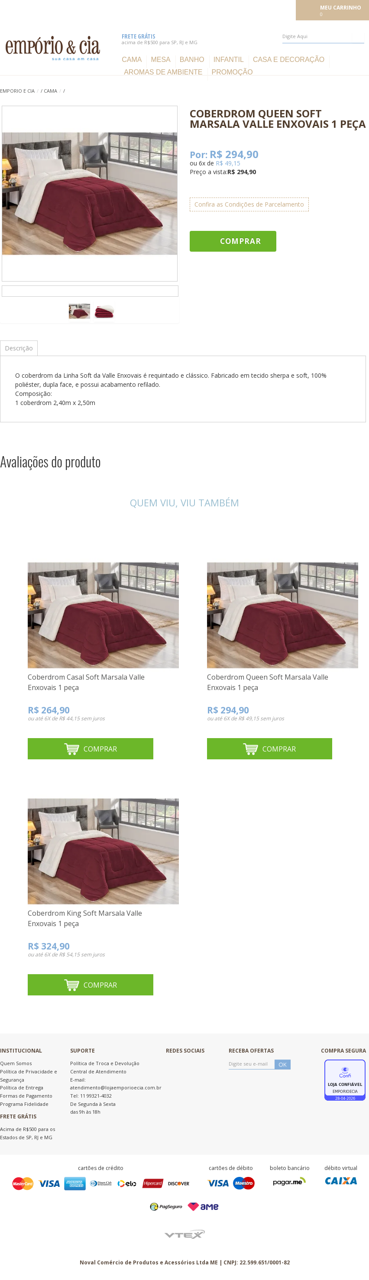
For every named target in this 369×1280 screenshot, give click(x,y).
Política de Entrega (21, 1087)
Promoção (232, 72)
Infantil (229, 59)
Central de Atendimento (98, 1071)
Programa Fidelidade (24, 1104)
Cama (132, 59)
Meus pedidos (231, 9)
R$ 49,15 (228, 163)
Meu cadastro (274, 9)
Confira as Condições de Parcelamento (249, 204)
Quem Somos (16, 1063)
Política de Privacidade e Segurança (28, 1075)
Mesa (160, 59)
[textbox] (323, 36)
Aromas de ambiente (163, 72)
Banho (192, 59)
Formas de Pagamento (26, 1095)
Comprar (240, 241)
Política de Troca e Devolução (104, 1063)
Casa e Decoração (288, 59)
